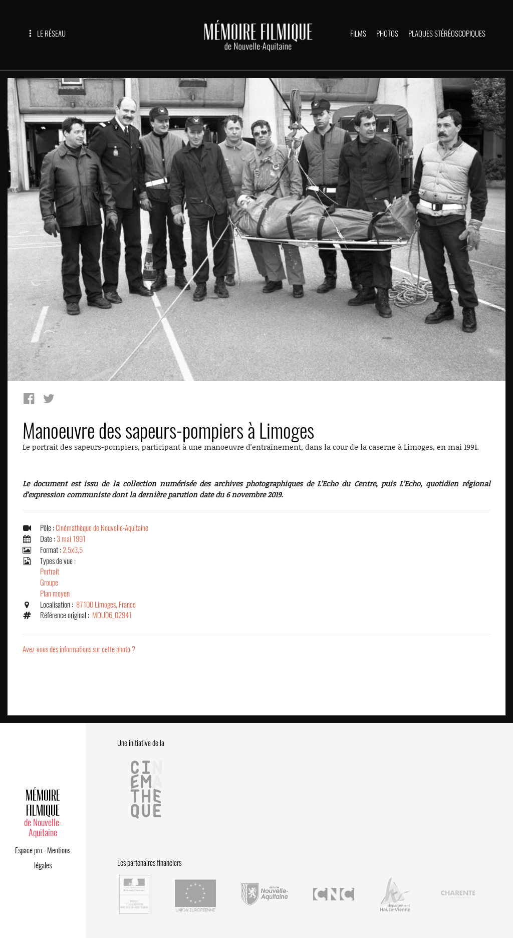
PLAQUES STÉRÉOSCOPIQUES (446, 34)
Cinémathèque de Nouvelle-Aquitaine (102, 528)
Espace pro (28, 850)
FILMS (358, 34)
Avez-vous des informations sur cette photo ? (79, 649)
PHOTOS (387, 34)
